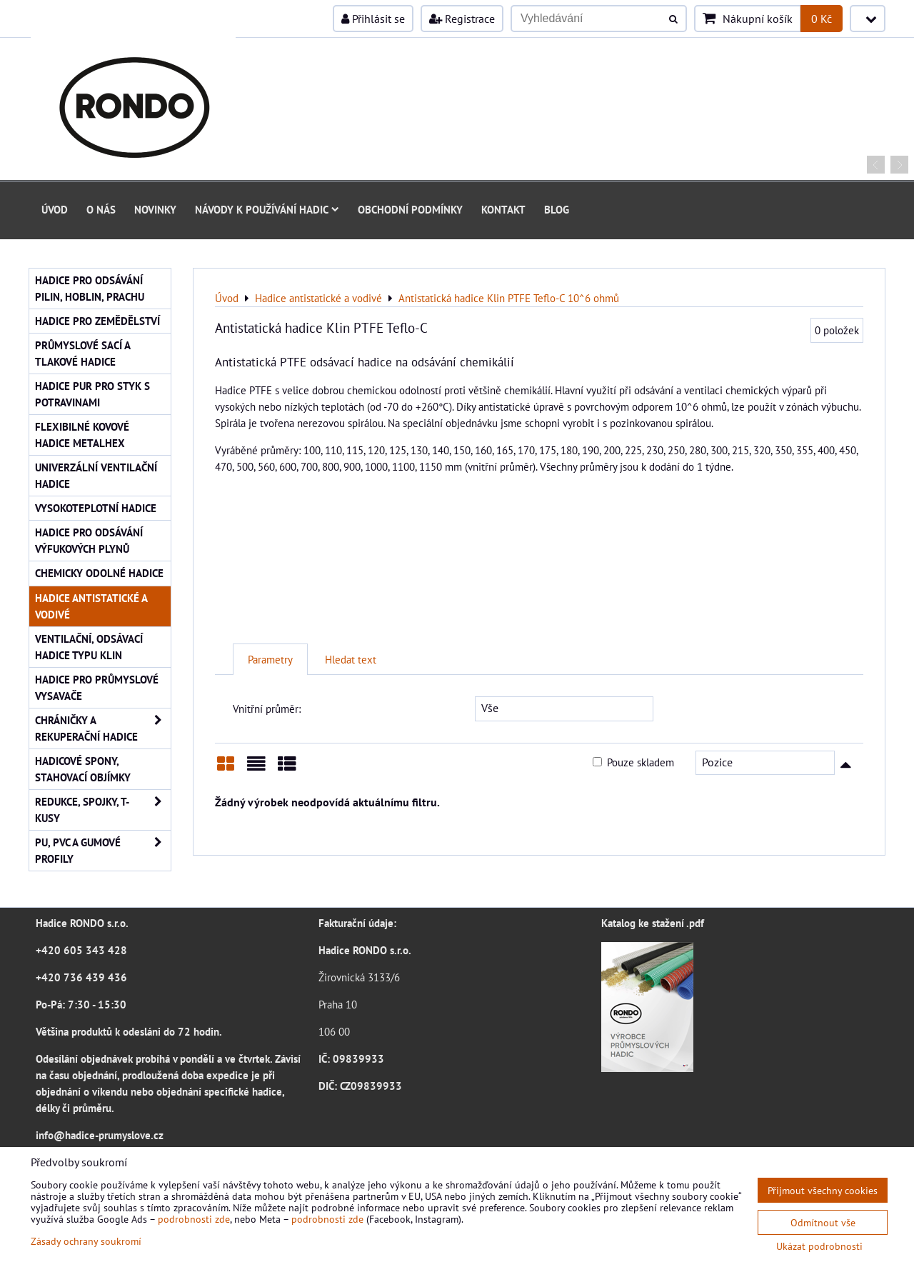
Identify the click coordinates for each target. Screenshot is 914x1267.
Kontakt (503, 209)
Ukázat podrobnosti (819, 1246)
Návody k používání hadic (267, 209)
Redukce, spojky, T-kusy (103, 810)
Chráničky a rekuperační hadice (103, 728)
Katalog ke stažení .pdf (652, 923)
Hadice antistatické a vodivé (91, 606)
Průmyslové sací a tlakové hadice (83, 353)
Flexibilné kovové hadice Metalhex (82, 434)
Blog (556, 209)
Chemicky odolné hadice (99, 573)
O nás (101, 209)
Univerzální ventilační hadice (96, 475)
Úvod (54, 209)
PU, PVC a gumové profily (103, 851)
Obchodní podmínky (410, 209)
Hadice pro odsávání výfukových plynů (89, 540)
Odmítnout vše (822, 1222)
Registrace (462, 18)
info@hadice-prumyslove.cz (100, 1135)
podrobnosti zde (194, 1219)
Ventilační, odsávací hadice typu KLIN (89, 646)
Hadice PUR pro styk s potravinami (92, 394)
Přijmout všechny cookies (823, 1190)
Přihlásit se (373, 18)
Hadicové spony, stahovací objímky (83, 768)
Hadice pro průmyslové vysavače (97, 687)
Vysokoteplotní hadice (95, 508)
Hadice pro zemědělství (97, 321)
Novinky (155, 209)
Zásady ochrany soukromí (86, 1241)
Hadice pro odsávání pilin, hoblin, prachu (89, 288)
